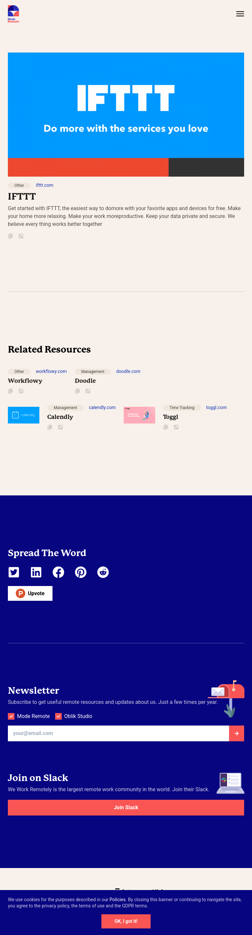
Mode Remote (33, 716)
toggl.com (216, 407)
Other (19, 185)
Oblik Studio (78, 716)
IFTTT (22, 196)
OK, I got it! (126, 921)
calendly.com (102, 407)
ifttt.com (44, 185)
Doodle (85, 380)
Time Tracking (182, 407)
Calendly (60, 416)
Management (93, 371)
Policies (118, 899)
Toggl (170, 416)
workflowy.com (51, 371)
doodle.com (128, 371)
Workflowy (25, 380)
